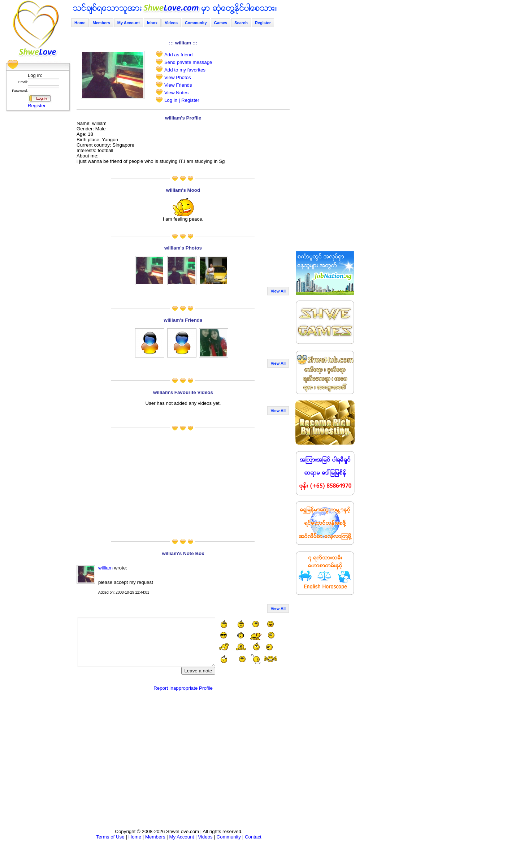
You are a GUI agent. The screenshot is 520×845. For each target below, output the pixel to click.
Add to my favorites (184, 70)
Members (101, 23)
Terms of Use (110, 837)
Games (221, 23)
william (105, 568)
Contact (253, 837)
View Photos (177, 77)
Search (241, 23)
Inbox (152, 23)
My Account (128, 23)
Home (80, 23)
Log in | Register (181, 100)
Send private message (188, 62)
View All (278, 291)
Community (196, 23)
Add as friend (178, 54)
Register (37, 105)
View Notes (176, 92)
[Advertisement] (36, 222)
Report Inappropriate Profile (183, 688)
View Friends (178, 85)
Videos (171, 23)
